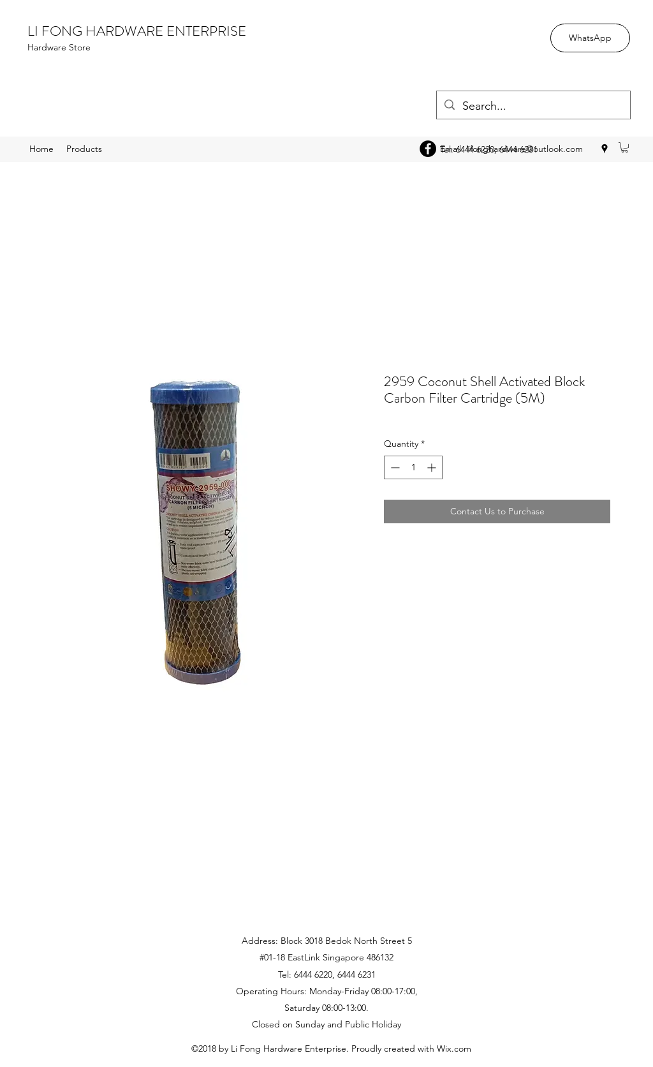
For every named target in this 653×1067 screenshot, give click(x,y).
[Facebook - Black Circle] (428, 148)
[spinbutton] (413, 467)
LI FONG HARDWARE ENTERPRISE (136, 31)
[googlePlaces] (604, 148)
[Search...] (532, 106)
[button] (625, 147)
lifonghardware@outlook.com (524, 148)
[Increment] (433, 467)
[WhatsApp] (590, 38)
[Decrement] (394, 467)
